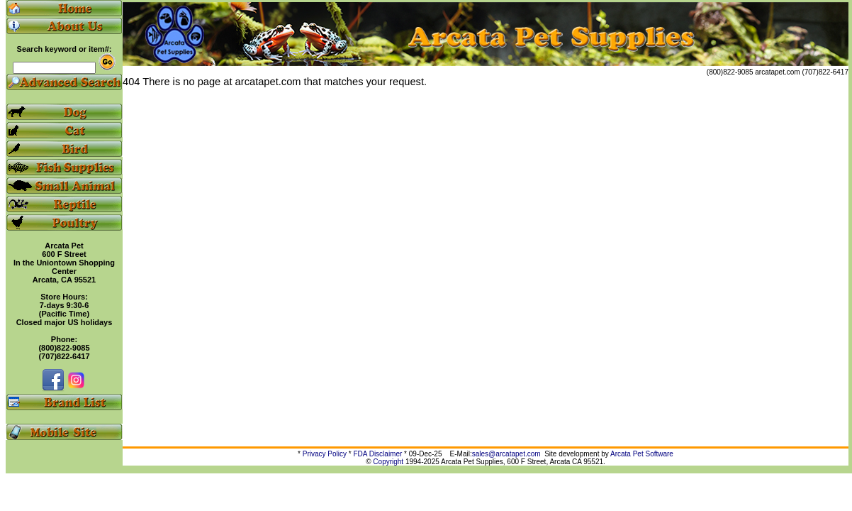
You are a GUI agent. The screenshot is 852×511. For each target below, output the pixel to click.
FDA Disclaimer (377, 454)
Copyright (388, 462)
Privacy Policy (325, 454)
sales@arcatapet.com (506, 454)
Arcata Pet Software (641, 454)
